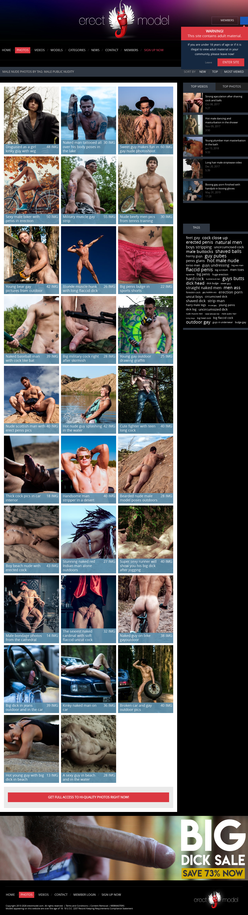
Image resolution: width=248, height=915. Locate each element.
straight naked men (203, 287)
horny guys (194, 256)
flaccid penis (199, 269)
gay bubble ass (210, 292)
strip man (216, 301)
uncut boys (194, 297)
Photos (23, 50)
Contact (111, 50)
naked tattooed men (212, 314)
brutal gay (212, 305)
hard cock (195, 278)
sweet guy (226, 283)
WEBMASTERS (117, 906)
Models (57, 50)
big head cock (204, 318)
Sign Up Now (154, 50)
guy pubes (216, 256)
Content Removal (99, 906)
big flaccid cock (223, 318)
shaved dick (195, 301)
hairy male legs (196, 305)
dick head (195, 283)
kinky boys (190, 318)
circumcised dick (216, 296)
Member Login (84, 895)
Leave (208, 62)
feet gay (193, 237)
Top (215, 72)
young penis (227, 305)
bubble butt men (213, 279)
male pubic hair (229, 314)
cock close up (215, 237)
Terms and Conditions (77, 906)
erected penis (199, 242)
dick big (191, 309)
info (244, 21)
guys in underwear (223, 322)
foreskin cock (193, 292)
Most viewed (234, 72)
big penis (203, 274)
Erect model (216, 898)
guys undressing (215, 265)
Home (6, 50)
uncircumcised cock (229, 247)
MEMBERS (227, 20)
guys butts (233, 278)
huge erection (220, 274)
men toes (237, 270)
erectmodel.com (124, 20)
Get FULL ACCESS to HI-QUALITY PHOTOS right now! (88, 797)
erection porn (231, 292)
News (95, 50)
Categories (76, 50)
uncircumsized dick (213, 309)
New (202, 72)
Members (131, 50)
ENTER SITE (231, 62)
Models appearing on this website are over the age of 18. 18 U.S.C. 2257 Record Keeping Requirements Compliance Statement (69, 908)
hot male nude (223, 260)
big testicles (190, 275)
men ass (232, 287)
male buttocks (199, 251)
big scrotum (221, 270)
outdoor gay (198, 322)
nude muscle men (194, 314)
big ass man (237, 265)
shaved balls (228, 251)
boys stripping (199, 247)
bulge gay (240, 322)
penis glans (195, 261)
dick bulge (212, 283)
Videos (39, 50)
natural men (228, 242)
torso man (193, 265)
